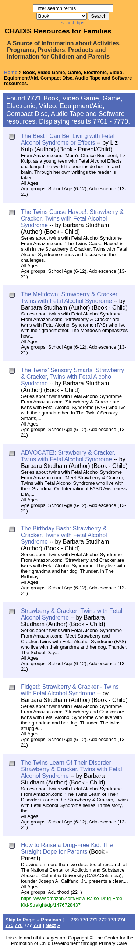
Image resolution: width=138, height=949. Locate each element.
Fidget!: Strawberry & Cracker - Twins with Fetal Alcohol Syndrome (70, 690)
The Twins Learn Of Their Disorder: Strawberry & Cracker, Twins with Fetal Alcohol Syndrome (71, 769)
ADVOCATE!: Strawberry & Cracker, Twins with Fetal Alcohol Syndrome (68, 455)
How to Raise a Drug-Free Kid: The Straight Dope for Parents (67, 848)
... (68, 919)
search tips (73, 22)
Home (10, 72)
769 (75, 919)
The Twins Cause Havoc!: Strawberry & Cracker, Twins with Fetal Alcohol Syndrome (72, 218)
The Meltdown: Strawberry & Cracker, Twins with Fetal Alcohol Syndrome (70, 297)
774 (121, 919)
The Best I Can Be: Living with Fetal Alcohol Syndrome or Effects (67, 139)
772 (103, 919)
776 (19, 925)
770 (84, 919)
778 (37, 925)
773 (112, 919)
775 (10, 925)
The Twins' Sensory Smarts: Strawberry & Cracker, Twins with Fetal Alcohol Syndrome (72, 377)
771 (93, 919)
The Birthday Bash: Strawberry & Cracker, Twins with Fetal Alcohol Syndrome (64, 535)
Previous (51, 919)
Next (51, 925)
